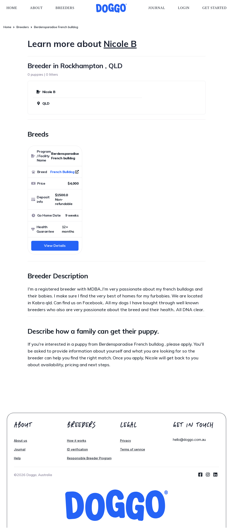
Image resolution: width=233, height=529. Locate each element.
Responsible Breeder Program (89, 458)
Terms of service (132, 449)
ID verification (77, 449)
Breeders (64, 8)
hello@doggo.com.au (189, 439)
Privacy (125, 440)
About (36, 8)
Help (17, 458)
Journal (156, 8)
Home (11, 8)
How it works (76, 440)
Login (184, 8)
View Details (55, 245)
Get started (214, 8)
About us (20, 440)
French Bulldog (62, 172)
